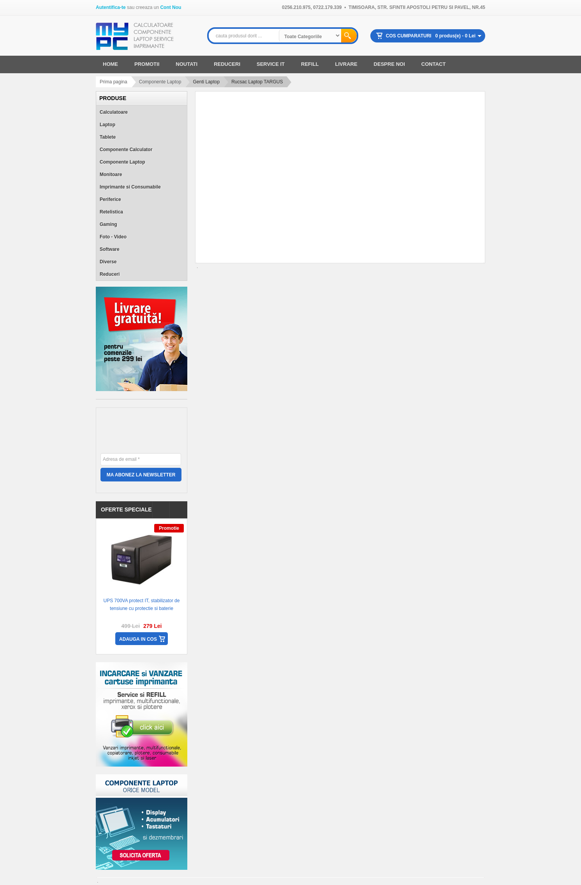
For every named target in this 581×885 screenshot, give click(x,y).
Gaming (108, 224)
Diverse (108, 261)
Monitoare (111, 174)
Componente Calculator (126, 149)
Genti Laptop (206, 82)
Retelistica (111, 212)
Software (110, 249)
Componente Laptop (160, 82)
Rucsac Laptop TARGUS (257, 82)
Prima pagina (113, 82)
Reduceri (110, 274)
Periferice (110, 199)
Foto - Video (113, 237)
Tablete (108, 137)
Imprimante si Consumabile (130, 187)
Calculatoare (114, 112)
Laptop (107, 124)
